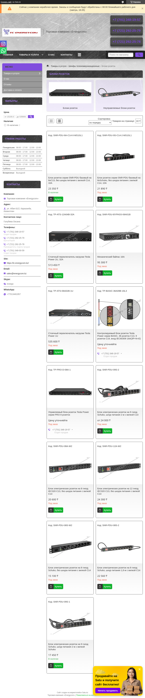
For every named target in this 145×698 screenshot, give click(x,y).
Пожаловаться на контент (86, 695)
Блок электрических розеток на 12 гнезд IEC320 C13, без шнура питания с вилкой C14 (118, 491)
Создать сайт (6, 2)
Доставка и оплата (13, 90)
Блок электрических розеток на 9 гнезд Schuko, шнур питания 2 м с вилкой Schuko (68, 647)
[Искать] (139, 55)
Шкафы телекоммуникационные (84, 66)
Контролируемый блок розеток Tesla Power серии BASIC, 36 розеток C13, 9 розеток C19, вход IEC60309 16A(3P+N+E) (119, 336)
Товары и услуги (29, 55)
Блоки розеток (70, 108)
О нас (51, 55)
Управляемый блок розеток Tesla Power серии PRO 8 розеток (68, 413)
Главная (8, 55)
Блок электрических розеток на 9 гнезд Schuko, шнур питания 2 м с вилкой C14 (117, 413)
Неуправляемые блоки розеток (119, 108)
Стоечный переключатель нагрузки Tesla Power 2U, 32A (69, 258)
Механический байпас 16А (111, 256)
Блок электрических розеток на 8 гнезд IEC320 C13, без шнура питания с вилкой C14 (69, 491)
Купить (58, 199)
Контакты (66, 55)
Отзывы (7, 84)
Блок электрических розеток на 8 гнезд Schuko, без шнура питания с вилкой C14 (69, 569)
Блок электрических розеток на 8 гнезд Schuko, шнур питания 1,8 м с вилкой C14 (118, 569)
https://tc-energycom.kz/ (18, 263)
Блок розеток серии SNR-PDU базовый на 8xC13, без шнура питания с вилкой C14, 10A (69, 180)
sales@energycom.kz (16, 273)
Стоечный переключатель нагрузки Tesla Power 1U (69, 334)
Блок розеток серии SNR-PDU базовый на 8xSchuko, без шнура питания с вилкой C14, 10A (119, 180)
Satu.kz (85, 693)
